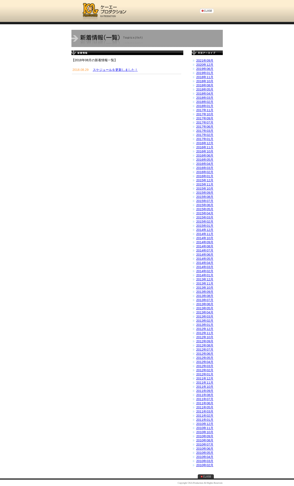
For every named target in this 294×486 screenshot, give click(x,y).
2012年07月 (204, 349)
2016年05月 (204, 159)
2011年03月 (204, 411)
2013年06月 (204, 304)
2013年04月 (204, 312)
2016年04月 (204, 164)
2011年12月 (204, 378)
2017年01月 (204, 139)
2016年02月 (204, 172)
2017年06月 (204, 126)
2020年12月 (204, 65)
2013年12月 (204, 279)
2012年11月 (204, 333)
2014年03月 (204, 267)
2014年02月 (204, 271)
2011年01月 (204, 420)
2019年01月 (204, 73)
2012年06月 (204, 353)
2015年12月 (204, 180)
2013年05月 (204, 308)
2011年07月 (204, 399)
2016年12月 (204, 143)
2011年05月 (204, 407)
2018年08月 (204, 85)
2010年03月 (204, 461)
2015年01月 (204, 226)
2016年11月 (204, 147)
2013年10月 (204, 287)
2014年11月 (204, 234)
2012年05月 (204, 358)
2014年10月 (204, 238)
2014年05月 (204, 259)
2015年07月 (204, 201)
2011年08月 (204, 395)
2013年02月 (204, 320)
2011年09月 (204, 391)
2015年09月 (204, 192)
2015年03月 (204, 217)
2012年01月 (204, 374)
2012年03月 (204, 366)
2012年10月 (204, 337)
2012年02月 (204, 370)
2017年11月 (204, 110)
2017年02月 (204, 135)
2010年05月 (204, 453)
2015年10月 (204, 188)
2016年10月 (204, 151)
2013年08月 (204, 296)
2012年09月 (204, 341)
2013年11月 (204, 283)
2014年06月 (204, 254)
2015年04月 (204, 213)
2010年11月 (204, 428)
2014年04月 (204, 263)
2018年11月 (204, 77)
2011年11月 (204, 382)
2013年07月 (204, 300)
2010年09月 (204, 436)
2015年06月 (204, 205)
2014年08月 (204, 246)
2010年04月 (204, 457)
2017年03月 (204, 131)
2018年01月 (204, 106)
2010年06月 (204, 448)
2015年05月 (204, 209)
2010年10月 (204, 432)
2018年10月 (204, 81)
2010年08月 (204, 440)
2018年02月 (204, 102)
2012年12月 (204, 329)
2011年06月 (204, 403)
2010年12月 (204, 424)
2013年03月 (204, 316)
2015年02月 (204, 221)
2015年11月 (204, 184)
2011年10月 (204, 387)
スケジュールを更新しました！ (115, 70)
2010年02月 (204, 465)
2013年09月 (204, 292)
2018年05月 (204, 89)
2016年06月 (204, 155)
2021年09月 (204, 60)
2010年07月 (204, 444)
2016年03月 (204, 168)
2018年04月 (204, 93)
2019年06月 (204, 69)
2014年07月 (204, 250)
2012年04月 (204, 362)
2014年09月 (204, 242)
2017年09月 (204, 118)
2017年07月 (204, 122)
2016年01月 (204, 176)
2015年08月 (204, 197)
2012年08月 (204, 345)
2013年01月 (204, 325)
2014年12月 (204, 230)
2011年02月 (204, 415)
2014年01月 (204, 275)
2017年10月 (204, 114)
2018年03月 (204, 98)
